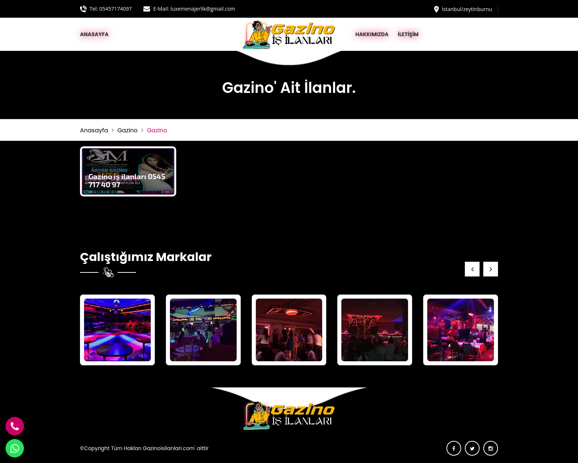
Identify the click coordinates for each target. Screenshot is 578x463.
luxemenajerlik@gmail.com (203, 8)
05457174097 (115, 8)
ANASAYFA (94, 34)
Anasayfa (94, 130)
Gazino (127, 130)
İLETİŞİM (408, 34)
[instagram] (490, 448)
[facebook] (453, 448)
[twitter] (472, 448)
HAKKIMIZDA (372, 34)
